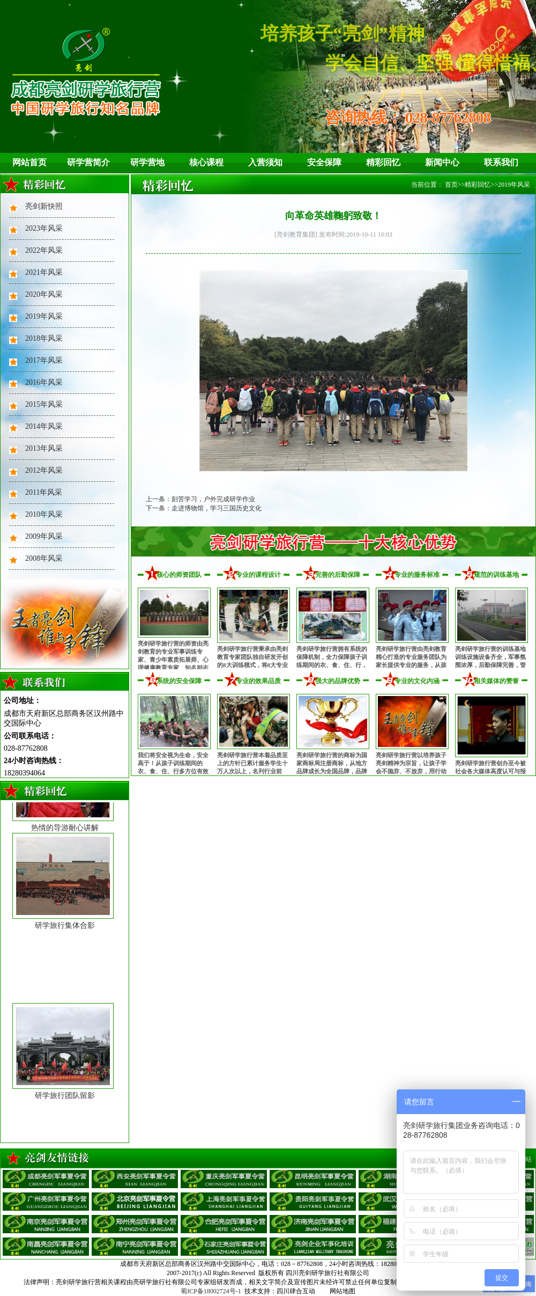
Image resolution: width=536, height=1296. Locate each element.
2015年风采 (44, 404)
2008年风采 (44, 558)
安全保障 (324, 162)
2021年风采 (44, 272)
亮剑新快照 (44, 206)
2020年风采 (44, 294)
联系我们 (501, 162)
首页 (451, 184)
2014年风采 (44, 426)
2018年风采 (44, 338)
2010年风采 (44, 514)
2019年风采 (44, 316)
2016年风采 (44, 382)
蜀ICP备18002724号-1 (211, 1291)
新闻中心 (442, 162)
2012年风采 (44, 470)
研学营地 (147, 162)
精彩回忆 (383, 162)
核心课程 (206, 162)
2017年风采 (44, 360)
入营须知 (265, 162)
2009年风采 (44, 536)
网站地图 (342, 1291)
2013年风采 (44, 448)
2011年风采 (43, 492)
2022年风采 (44, 250)
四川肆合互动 (296, 1291)
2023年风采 (44, 228)
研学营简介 (88, 162)
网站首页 (29, 162)
